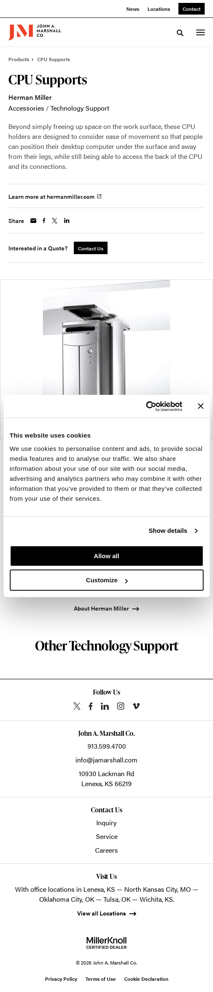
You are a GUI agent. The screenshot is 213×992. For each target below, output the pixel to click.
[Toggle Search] (180, 33)
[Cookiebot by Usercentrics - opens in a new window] (145, 406)
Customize (107, 580)
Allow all (106, 555)
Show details (168, 530)
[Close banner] (200, 406)
